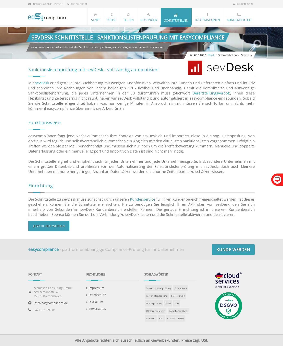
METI (168, 303)
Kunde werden (233, 249)
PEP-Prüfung (178, 295)
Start (211, 55)
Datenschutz (97, 295)
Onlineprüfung (154, 303)
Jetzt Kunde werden (49, 226)
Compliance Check (178, 310)
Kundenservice (142, 199)
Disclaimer (96, 302)
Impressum (96, 288)
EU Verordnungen (155, 310)
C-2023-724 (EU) (175, 318)
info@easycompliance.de (51, 303)
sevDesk (42, 82)
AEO (161, 318)
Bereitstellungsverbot (210, 93)
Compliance (181, 288)
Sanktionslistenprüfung (158, 288)
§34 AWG (150, 318)
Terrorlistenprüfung (156, 295)
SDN (176, 303)
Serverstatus (97, 309)
